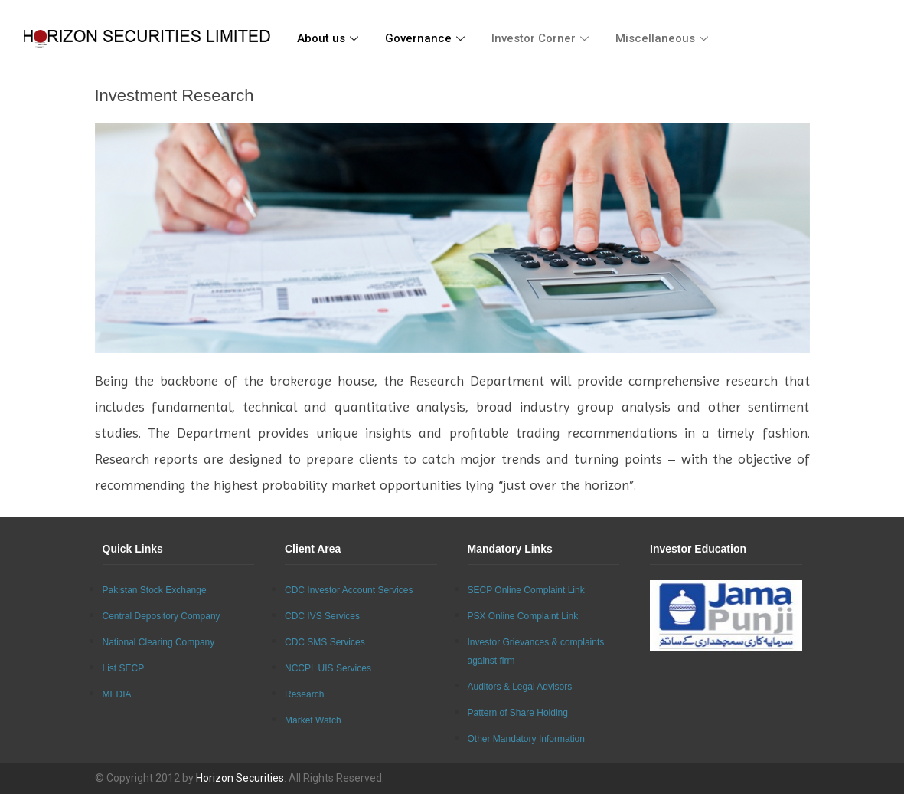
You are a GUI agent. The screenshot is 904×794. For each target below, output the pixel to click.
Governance (426, 38)
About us (329, 38)
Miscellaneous (663, 38)
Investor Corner (541, 38)
